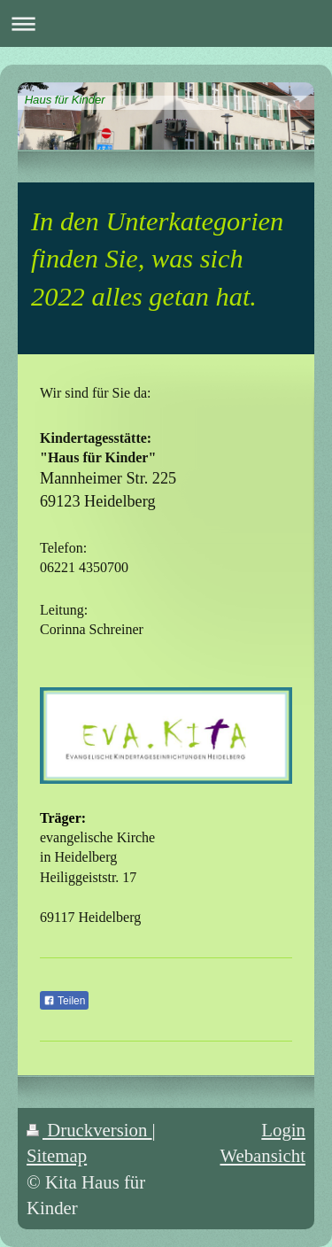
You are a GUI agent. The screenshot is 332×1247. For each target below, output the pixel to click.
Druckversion (89, 1129)
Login (283, 1129)
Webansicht (262, 1155)
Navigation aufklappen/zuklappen (166, 23)
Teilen (64, 1001)
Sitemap (57, 1155)
